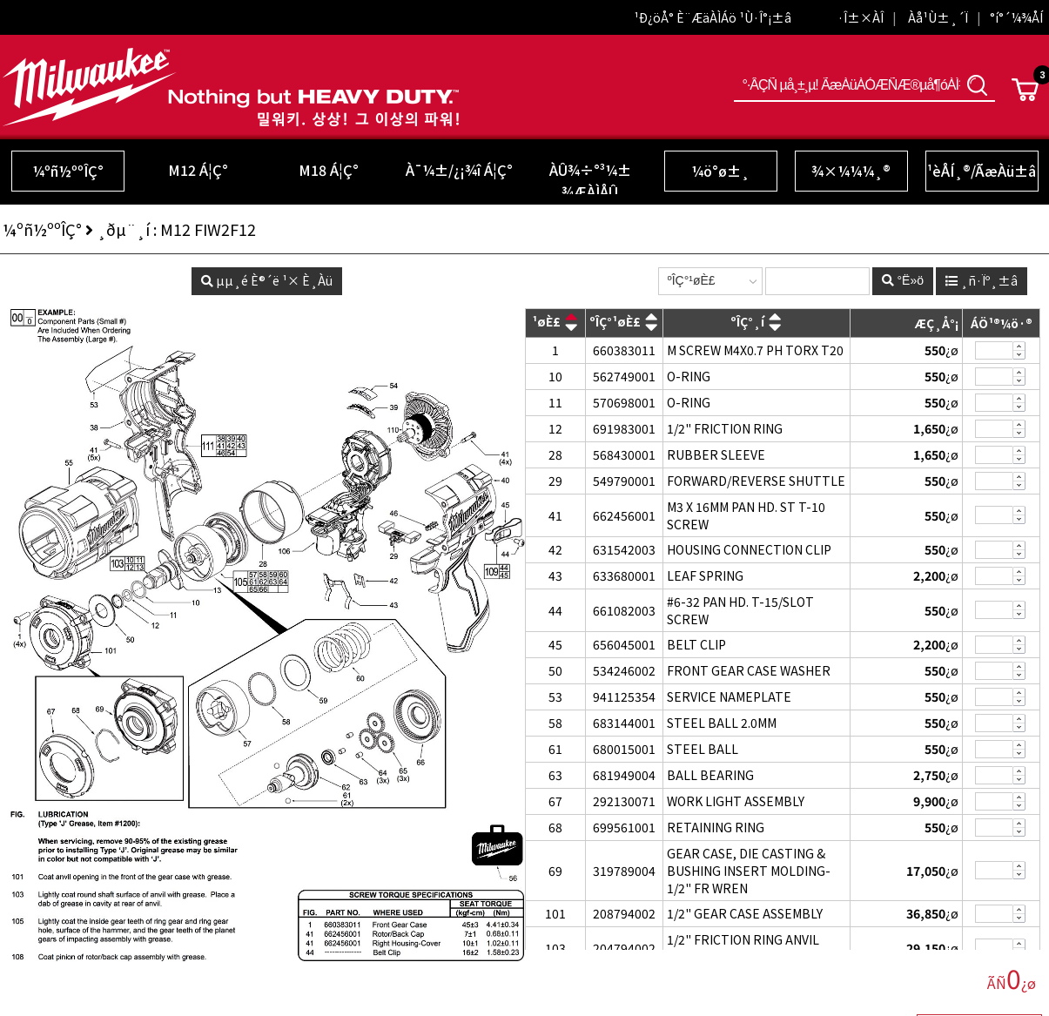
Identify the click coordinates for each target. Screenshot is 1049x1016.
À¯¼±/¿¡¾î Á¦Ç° (459, 169)
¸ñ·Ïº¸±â (981, 280)
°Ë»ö (977, 85)
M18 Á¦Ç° (329, 169)
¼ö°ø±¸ (720, 170)
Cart (1025, 89)
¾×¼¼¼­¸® (851, 170)
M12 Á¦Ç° (198, 169)
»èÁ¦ (1019, 355)
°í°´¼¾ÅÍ (1016, 17)
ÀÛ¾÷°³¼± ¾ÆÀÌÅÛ (590, 180)
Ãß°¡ (1019, 346)
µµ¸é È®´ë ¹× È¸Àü (267, 280)
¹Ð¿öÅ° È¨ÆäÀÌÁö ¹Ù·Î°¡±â (712, 17)
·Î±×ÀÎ (860, 17)
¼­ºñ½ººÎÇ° (68, 170)
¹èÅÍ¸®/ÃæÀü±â (981, 170)
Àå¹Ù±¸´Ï (938, 17)
